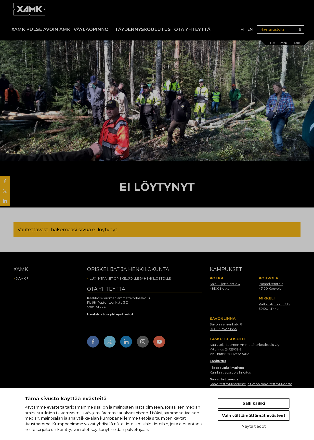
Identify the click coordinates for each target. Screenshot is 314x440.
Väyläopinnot (93, 29)
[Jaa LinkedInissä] (5, 201)
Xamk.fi (22, 278)
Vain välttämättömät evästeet (253, 415)
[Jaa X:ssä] (5, 191)
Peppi (284, 43)
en (250, 29)
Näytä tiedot (254, 426)
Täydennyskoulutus (143, 29)
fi (242, 29)
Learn (296, 43)
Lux (272, 43)
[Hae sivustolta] (280, 29)
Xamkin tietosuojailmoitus (230, 372)
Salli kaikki (254, 403)
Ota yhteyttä (192, 29)
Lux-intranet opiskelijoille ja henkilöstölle (130, 278)
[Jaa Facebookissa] (5, 181)
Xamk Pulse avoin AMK (41, 29)
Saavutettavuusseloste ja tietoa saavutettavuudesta (251, 384)
